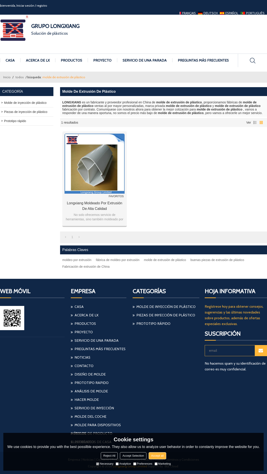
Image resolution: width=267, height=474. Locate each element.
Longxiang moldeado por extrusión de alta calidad (94, 206)
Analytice (123, 463)
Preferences (142, 463)
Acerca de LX (38, 60)
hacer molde (87, 400)
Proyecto (102, 60)
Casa (10, 60)
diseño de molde (90, 374)
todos (19, 77)
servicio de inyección (94, 408)
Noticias (82, 357)
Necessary (104, 463)
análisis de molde (91, 391)
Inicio (7, 77)
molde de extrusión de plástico (165, 260)
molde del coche (90, 416)
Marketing (163, 463)
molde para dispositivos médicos (96, 426)
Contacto (84, 366)
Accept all (157, 455)
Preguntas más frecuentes (203, 60)
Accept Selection (133, 455)
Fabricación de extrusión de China (85, 266)
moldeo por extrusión (76, 260)
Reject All (109, 455)
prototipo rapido (92, 383)
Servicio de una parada (145, 60)
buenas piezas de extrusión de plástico (217, 260)
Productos (71, 60)
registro (42, 6)
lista (255, 122)
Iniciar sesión (25, 6)
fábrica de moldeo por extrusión (118, 260)
